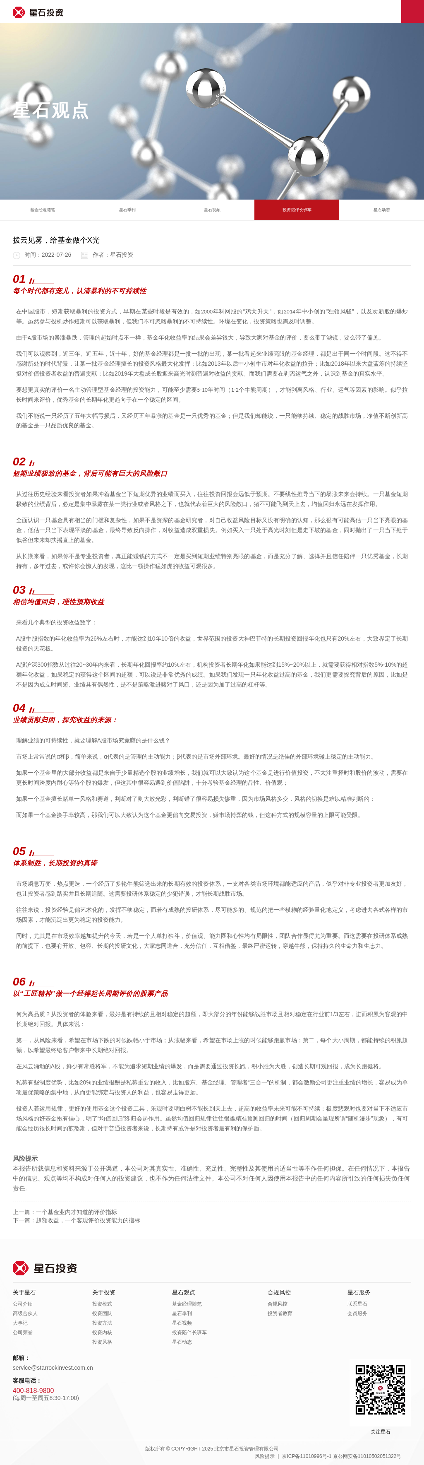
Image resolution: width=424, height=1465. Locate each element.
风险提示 (265, 1456)
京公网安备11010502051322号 (367, 1456)
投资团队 (102, 1313)
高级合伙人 (25, 1313)
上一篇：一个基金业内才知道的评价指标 (65, 1212)
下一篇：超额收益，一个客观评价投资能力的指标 (76, 1220)
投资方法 (102, 1323)
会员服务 (357, 1313)
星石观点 (183, 1292)
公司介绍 (23, 1304)
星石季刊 (127, 209)
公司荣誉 (23, 1332)
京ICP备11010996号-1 (306, 1456)
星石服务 (359, 1292)
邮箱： (21, 1357)
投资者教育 (280, 1313)
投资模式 (102, 1304)
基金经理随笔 (42, 209)
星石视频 (212, 209)
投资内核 (102, 1332)
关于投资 (103, 1292)
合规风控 (279, 1292)
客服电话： (27, 1380)
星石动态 (382, 209)
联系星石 (357, 1304)
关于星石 (24, 1292)
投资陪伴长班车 (297, 209)
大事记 (20, 1323)
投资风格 (102, 1342)
